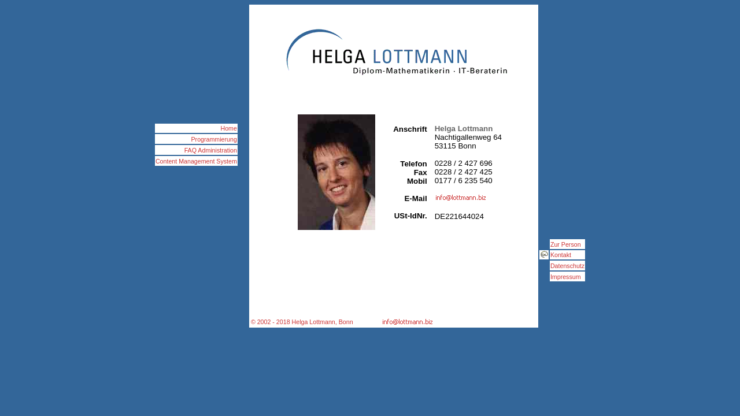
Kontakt (560, 254)
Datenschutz (567, 265)
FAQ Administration (210, 150)
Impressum (565, 276)
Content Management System (196, 161)
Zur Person (565, 244)
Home (228, 128)
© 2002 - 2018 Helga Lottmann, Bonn (302, 321)
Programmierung (214, 139)
